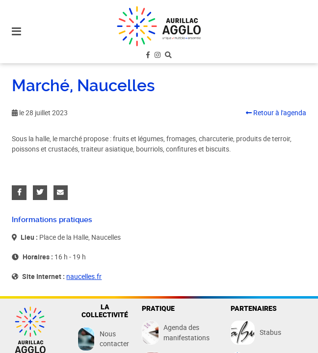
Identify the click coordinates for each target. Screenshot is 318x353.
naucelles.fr (84, 276)
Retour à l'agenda (276, 112)
